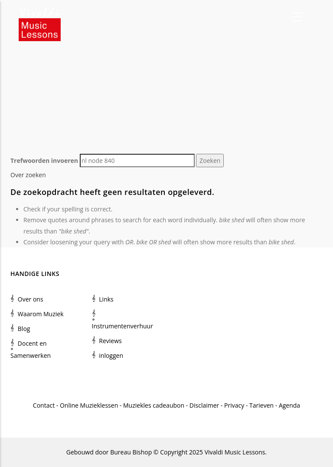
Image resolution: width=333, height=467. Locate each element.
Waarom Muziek (41, 314)
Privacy (234, 405)
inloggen (111, 355)
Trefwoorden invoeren (44, 160)
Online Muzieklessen (89, 405)
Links (106, 299)
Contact (44, 405)
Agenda (289, 405)
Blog (24, 328)
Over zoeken (28, 175)
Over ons (30, 299)
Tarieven (261, 405)
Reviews (110, 341)
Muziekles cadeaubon (153, 405)
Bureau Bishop (131, 452)
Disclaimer (204, 405)
